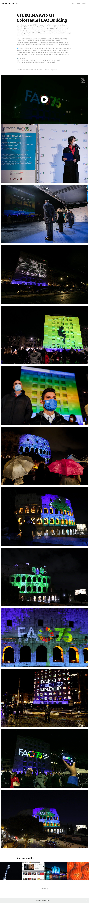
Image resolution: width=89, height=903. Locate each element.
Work (78, 3)
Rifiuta (48, 900)
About (73, 3)
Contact (84, 3)
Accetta (44, 900)
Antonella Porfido (9, 3)
